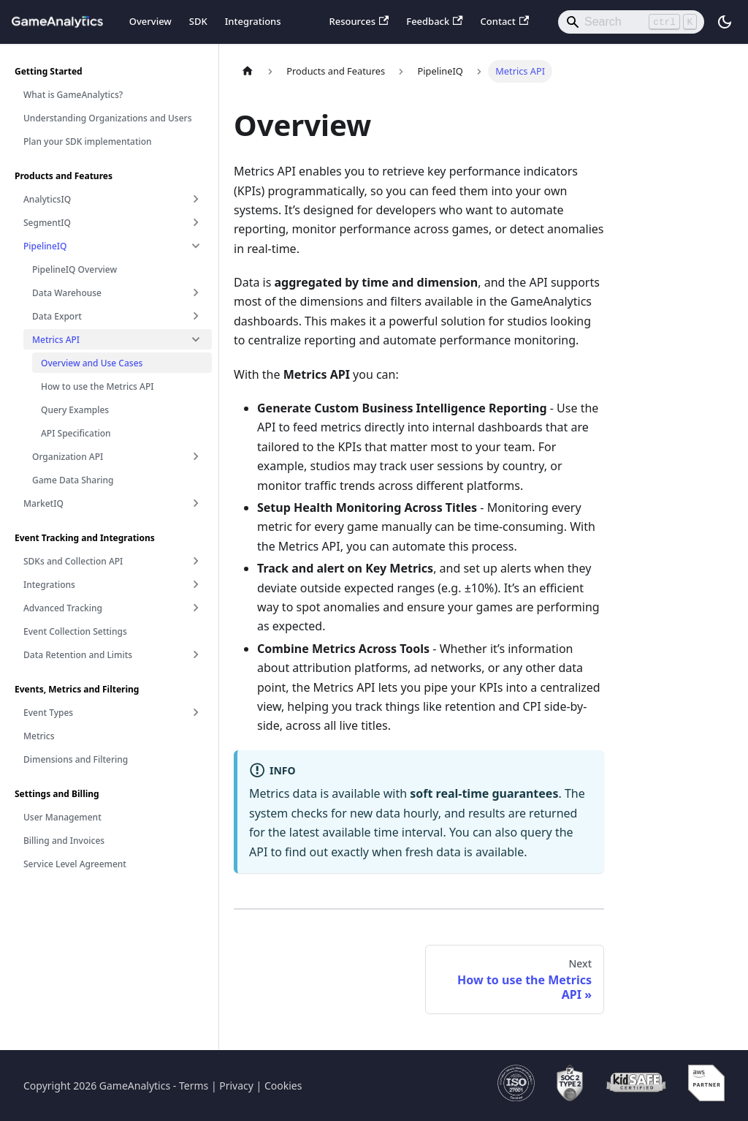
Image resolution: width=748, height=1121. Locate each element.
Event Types (48, 712)
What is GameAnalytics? (73, 94)
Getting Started (49, 71)
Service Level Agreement (74, 864)
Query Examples (75, 410)
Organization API (67, 456)
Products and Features (63, 176)
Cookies (283, 1085)
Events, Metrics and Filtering (77, 689)
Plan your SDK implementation (87, 141)
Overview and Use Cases (91, 363)
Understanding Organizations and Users (107, 118)
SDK (198, 21)
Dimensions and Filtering (75, 759)
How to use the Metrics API (97, 386)
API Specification (76, 433)
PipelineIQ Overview (74, 269)
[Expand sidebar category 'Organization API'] (196, 456)
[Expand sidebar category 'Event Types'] (196, 712)
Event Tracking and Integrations (85, 538)
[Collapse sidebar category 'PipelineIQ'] (196, 245)
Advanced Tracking (62, 608)
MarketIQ (43, 503)
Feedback (434, 21)
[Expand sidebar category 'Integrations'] (196, 584)
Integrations (253, 21)
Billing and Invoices (63, 840)
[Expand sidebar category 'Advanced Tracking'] (196, 607)
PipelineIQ (44, 246)
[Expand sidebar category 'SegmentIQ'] (196, 222)
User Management (62, 817)
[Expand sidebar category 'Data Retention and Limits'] (196, 654)
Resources (359, 21)
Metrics (39, 736)
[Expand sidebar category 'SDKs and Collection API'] (196, 561)
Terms (193, 1085)
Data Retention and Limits (77, 655)
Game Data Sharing (72, 480)
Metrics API (56, 339)
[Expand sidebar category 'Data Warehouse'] (196, 292)
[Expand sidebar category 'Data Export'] (196, 316)
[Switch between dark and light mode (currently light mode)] (724, 22)
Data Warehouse (67, 293)
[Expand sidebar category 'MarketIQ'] (196, 503)
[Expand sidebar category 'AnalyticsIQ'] (196, 199)
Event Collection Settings (75, 631)
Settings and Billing (57, 794)
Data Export (57, 316)
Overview (150, 21)
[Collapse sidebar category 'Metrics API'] (196, 339)
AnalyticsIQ (47, 199)
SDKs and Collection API (73, 561)
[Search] (631, 22)
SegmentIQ (47, 222)
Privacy (236, 1085)
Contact (505, 21)
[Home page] (248, 71)
